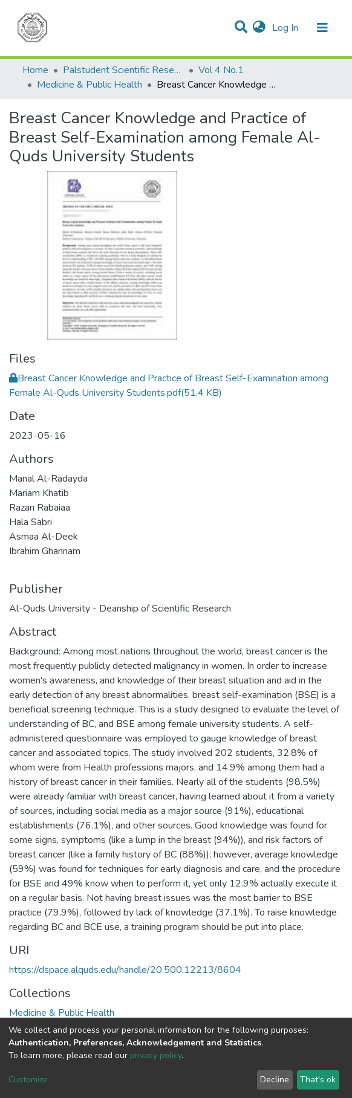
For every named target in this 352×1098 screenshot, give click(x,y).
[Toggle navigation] (322, 28)
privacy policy (155, 1055)
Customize (28, 1079)
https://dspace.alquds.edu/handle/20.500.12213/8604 (125, 970)
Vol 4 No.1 (221, 70)
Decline (274, 1079)
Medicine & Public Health (89, 84)
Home (35, 70)
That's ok (318, 1079)
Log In (286, 27)
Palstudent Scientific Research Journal (123, 70)
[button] (259, 28)
